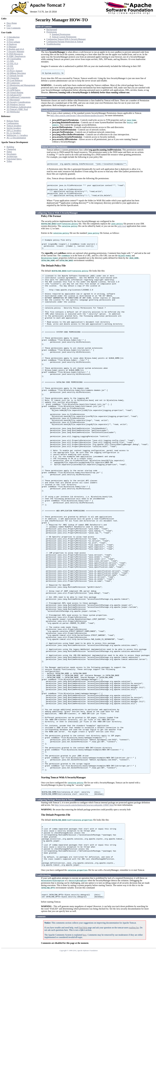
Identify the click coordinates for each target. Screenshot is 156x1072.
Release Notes (13, 121)
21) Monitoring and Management (21, 85)
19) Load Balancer (15, 80)
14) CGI (10, 68)
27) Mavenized (13, 100)
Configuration (13, 123)
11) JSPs (10, 61)
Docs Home (12, 23)
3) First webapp (13, 42)
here (85, 1052)
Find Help (83, 1045)
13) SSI (10, 66)
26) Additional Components (18, 97)
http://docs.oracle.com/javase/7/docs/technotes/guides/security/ (77, 116)
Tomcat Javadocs (14, 126)
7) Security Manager (15, 51)
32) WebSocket (13, 112)
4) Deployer (12, 44)
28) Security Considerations (19, 102)
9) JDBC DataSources (16, 56)
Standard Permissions (61, 34)
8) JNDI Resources (15, 54)
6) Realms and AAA (15, 49)
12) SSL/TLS (12, 63)
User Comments (14, 28)
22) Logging (12, 87)
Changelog (11, 149)
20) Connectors (13, 83)
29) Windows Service (16, 104)
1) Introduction (13, 37)
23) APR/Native (13, 90)
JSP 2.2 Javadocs (14, 130)
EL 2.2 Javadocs (14, 133)
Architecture (12, 156)
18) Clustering (13, 78)
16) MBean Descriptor (16, 73)
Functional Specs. (14, 159)
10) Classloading (14, 59)
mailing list (134, 1045)
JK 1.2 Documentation (16, 138)
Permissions (51, 32)
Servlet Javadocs (14, 128)
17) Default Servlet (15, 75)
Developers (11, 154)
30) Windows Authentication (19, 107)
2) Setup (10, 39)
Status (9, 151)
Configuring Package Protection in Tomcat (64, 41)
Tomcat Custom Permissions (64, 37)
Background (51, 29)
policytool (121, 230)
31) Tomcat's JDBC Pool (17, 109)
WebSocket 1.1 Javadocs (17, 135)
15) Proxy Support (14, 71)
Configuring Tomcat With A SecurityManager (66, 39)
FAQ (9, 25)
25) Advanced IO (14, 95)
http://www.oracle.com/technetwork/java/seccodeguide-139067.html (84, 912)
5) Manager (12, 47)
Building (10, 147)
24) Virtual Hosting (15, 92)
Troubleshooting (53, 44)
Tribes (9, 161)
